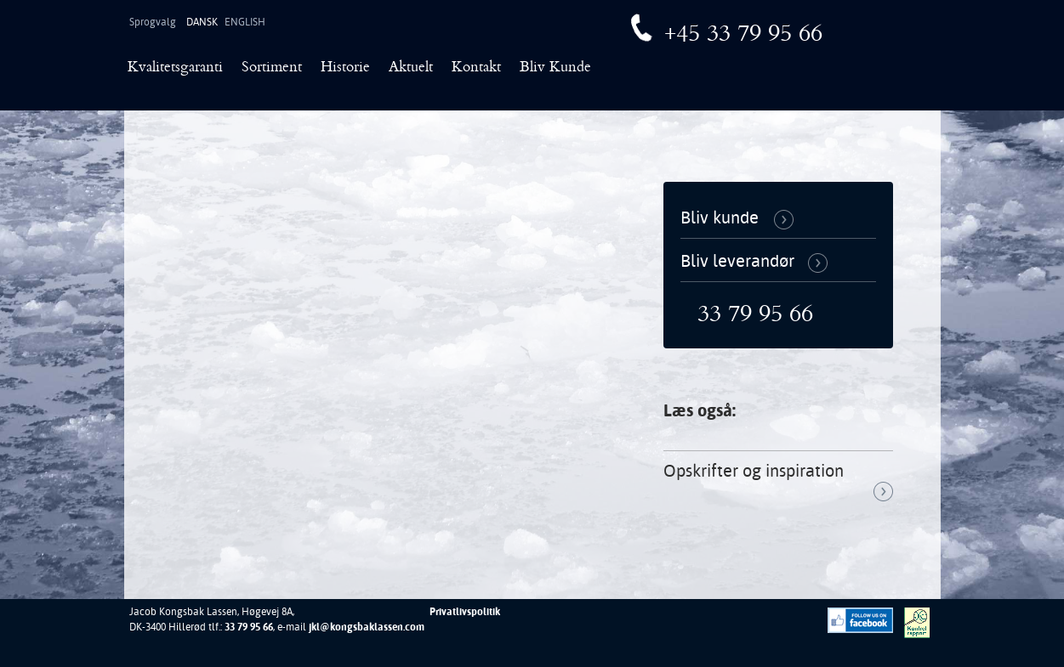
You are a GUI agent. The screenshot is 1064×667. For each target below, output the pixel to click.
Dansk (202, 22)
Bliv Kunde (555, 68)
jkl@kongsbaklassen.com (366, 627)
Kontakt (476, 68)
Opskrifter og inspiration (753, 471)
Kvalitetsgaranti (175, 68)
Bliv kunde (719, 217)
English (245, 22)
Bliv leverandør (737, 261)
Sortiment (272, 68)
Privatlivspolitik (465, 612)
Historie (345, 68)
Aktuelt (411, 68)
